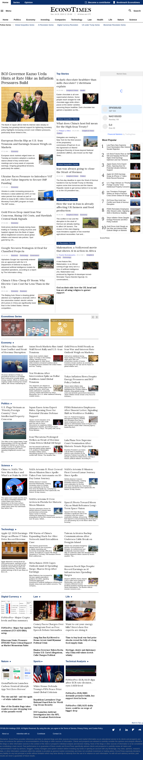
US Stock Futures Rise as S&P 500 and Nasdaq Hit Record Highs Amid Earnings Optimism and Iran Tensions (118, 157)
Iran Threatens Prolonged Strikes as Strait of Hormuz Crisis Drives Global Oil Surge (45, 439)
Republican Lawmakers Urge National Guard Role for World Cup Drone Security (48, 702)
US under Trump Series (91, 25)
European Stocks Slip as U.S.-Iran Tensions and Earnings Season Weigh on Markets (26, 144)
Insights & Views (72, 90)
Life (110, 20)
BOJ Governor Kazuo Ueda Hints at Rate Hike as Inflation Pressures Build (27, 78)
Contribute (41, 734)
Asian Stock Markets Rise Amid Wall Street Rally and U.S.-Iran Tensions (46, 349)
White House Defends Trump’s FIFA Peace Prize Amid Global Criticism (47, 689)
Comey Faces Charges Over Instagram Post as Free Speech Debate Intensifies (48, 627)
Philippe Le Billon (65, 131)
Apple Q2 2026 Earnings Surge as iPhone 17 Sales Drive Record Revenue (14, 536)
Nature (121, 20)
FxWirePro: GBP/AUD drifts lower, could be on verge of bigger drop (79, 708)
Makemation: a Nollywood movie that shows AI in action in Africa (76, 249)
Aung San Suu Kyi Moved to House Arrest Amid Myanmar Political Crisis (47, 640)
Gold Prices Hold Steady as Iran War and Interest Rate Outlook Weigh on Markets (79, 349)
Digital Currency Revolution (67, 25)
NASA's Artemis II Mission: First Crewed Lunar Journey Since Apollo (79, 472)
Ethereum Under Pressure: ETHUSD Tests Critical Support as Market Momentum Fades (16, 643)
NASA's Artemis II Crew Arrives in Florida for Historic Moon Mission (45, 502)
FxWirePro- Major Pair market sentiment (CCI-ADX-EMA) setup (16, 630)
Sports (38, 661)
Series (16, 2)
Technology (76, 20)
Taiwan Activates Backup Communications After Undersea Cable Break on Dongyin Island (78, 537)
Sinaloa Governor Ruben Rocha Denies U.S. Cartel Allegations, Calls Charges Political (48, 652)
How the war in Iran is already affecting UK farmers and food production (75, 207)
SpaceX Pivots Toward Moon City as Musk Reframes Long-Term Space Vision (80, 505)
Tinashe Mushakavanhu (67, 255)
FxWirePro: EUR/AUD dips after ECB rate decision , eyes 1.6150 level (80, 682)
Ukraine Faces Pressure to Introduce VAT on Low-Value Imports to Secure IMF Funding (26, 180)
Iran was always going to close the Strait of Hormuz (75, 170)
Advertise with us (22, 734)
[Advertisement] (71, 49)
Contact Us (57, 734)
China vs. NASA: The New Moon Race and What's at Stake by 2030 (14, 472)
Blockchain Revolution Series (115, 25)
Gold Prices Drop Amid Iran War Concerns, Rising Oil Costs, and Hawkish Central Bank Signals (26, 215)
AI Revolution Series (46, 25)
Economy (30, 20)
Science (133, 20)
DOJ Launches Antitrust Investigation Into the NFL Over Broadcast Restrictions (47, 714)
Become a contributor (99, 2)
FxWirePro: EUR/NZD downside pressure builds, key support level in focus (80, 696)
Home (5, 2)
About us (5, 734)
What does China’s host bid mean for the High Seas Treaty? (77, 125)
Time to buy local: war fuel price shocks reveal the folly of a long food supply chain (81, 640)
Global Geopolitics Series (24, 25)
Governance (34, 255)
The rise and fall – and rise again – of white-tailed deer (16, 698)
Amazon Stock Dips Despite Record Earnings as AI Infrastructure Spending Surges (79, 570)
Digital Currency (11, 596)
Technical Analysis (77, 661)
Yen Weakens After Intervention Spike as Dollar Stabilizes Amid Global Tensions (44, 377)
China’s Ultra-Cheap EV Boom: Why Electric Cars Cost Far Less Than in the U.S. (25, 284)
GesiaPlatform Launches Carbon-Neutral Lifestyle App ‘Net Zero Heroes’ (15, 686)
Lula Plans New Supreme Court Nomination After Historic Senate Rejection (78, 443)
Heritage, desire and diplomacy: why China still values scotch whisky (81, 652)
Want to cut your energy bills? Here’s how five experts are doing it (79, 627)
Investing (45, 20)
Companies (60, 20)
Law (90, 20)
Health (100, 20)
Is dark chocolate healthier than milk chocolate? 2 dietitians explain (76, 83)
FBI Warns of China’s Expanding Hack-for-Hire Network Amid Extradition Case (43, 537)
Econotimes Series (11, 316)
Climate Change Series (67, 199)
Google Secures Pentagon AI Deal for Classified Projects (24, 249)
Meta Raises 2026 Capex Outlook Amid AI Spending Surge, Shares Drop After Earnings (43, 567)
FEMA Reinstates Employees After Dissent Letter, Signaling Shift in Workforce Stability (81, 410)
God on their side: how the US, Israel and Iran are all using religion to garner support (76, 290)
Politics (17, 20)
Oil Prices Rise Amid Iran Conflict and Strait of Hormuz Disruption (14, 349)
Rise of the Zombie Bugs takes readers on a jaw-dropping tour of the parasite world (16, 709)
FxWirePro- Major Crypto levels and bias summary (15, 619)
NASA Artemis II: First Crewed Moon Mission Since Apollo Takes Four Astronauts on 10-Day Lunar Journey (45, 474)
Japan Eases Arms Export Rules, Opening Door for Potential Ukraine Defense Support (43, 412)
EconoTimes (105, 238)
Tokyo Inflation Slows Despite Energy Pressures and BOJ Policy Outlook (80, 379)
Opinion (29, 2)
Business (14, 255)
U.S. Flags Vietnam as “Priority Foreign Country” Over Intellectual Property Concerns (13, 413)
